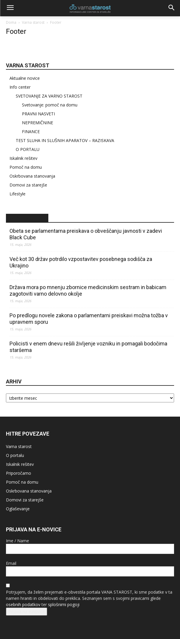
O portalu (15, 455)
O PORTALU (27, 149)
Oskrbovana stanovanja (32, 176)
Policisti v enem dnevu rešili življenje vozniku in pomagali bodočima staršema (88, 346)
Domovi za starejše (28, 185)
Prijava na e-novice (26, 611)
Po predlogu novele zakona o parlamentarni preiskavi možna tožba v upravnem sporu (88, 318)
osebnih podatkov (23, 604)
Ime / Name (17, 541)
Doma (11, 22)
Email (11, 563)
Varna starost (33, 22)
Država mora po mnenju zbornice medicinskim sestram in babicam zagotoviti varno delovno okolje (87, 290)
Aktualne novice (24, 78)
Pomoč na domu (25, 167)
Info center (20, 87)
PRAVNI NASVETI (38, 114)
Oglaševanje (18, 508)
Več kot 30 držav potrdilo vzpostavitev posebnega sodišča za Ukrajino (80, 262)
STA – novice (27, 218)
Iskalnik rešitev (23, 158)
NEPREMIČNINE (37, 122)
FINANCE (31, 131)
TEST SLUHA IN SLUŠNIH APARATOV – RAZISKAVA (65, 140)
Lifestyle (17, 194)
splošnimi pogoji (63, 604)
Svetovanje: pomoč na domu (49, 105)
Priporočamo (18, 473)
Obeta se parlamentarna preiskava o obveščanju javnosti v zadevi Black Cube (85, 234)
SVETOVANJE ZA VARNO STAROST (49, 96)
